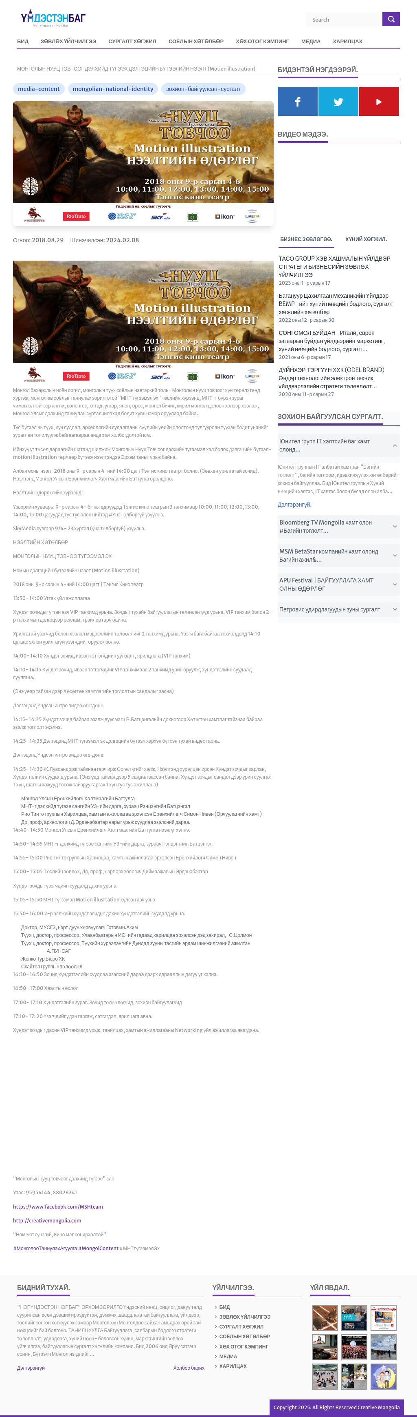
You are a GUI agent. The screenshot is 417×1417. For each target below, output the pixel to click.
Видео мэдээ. (303, 134)
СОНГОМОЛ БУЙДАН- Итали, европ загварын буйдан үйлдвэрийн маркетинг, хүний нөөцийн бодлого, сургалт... (332, 341)
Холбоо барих (188, 1368)
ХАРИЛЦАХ (347, 42)
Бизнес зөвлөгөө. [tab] (306, 240)
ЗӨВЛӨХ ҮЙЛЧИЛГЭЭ (68, 42)
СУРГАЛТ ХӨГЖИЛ (132, 42)
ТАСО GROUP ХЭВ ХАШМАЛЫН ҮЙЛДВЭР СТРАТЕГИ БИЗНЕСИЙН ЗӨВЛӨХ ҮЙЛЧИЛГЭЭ (334, 267)
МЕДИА (311, 42)
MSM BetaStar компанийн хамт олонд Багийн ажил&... (338, 555)
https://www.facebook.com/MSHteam (58, 1207)
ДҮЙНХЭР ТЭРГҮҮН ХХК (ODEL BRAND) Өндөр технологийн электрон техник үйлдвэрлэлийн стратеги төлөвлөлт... (331, 378)
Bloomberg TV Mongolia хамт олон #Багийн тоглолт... (338, 526)
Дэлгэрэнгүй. (295, 504)
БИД (23, 42)
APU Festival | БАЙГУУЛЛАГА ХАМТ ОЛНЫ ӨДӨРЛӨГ (338, 584)
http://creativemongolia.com (47, 1221)
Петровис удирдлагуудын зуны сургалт (338, 609)
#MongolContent (98, 1248)
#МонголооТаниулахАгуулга (45, 1248)
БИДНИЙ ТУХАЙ (42, 1288)
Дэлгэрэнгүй (31, 1368)
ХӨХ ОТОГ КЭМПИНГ (262, 42)
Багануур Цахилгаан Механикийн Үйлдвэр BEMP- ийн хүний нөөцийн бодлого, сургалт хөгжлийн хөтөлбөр (336, 304)
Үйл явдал (329, 1288)
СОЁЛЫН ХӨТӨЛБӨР (196, 42)
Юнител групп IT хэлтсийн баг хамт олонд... (338, 445)
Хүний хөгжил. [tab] (366, 239)
